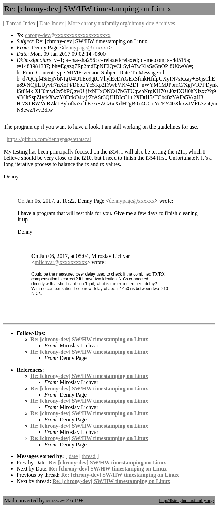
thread (89, 456)
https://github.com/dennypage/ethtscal (49, 139)
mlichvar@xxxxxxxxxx (61, 262)
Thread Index (21, 23)
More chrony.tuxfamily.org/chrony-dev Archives (121, 23)
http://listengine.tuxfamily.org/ (186, 500)
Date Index (51, 23)
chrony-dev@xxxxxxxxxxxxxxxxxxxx (68, 35)
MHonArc (55, 500)
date (73, 456)
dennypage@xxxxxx (86, 47)
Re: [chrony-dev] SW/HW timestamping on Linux (89, 339)
